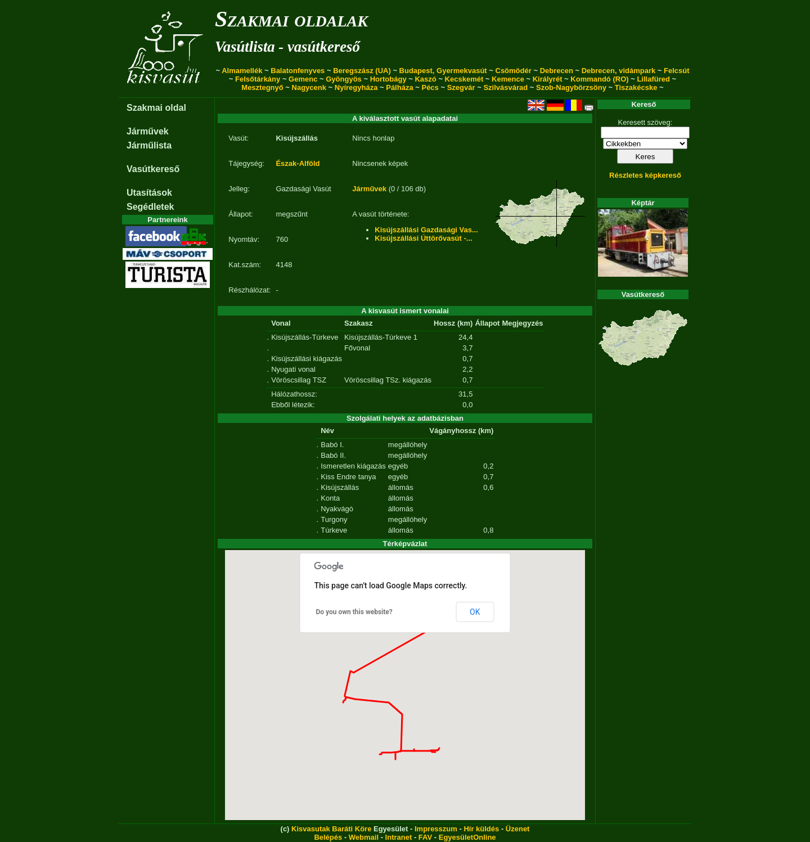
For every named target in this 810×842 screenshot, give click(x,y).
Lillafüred (653, 79)
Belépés (328, 837)
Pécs (429, 87)
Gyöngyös (344, 79)
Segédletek (150, 206)
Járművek (148, 131)
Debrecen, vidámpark (619, 70)
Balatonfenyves (298, 70)
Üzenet (518, 829)
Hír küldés (481, 829)
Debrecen (556, 70)
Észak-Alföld (298, 163)
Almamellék (242, 70)
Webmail (364, 837)
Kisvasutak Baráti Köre (331, 829)
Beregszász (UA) (362, 70)
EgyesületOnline (467, 837)
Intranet (398, 837)
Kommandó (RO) (599, 79)
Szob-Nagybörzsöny (571, 87)
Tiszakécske (636, 87)
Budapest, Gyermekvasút (443, 70)
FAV (425, 837)
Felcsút (677, 70)
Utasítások (149, 192)
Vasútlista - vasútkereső (287, 46)
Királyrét (547, 79)
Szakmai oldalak (291, 18)
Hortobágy (388, 79)
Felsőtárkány (257, 79)
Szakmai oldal (156, 107)
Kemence (508, 79)
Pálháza (399, 87)
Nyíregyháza (356, 87)
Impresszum (436, 829)
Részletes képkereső (645, 175)
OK (475, 611)
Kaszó (425, 79)
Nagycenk (309, 87)
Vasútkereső (153, 169)
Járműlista (149, 145)
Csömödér (514, 70)
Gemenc (303, 79)
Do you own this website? (354, 612)
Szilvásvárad (505, 87)
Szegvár (461, 87)
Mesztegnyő (262, 87)
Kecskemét (464, 79)
